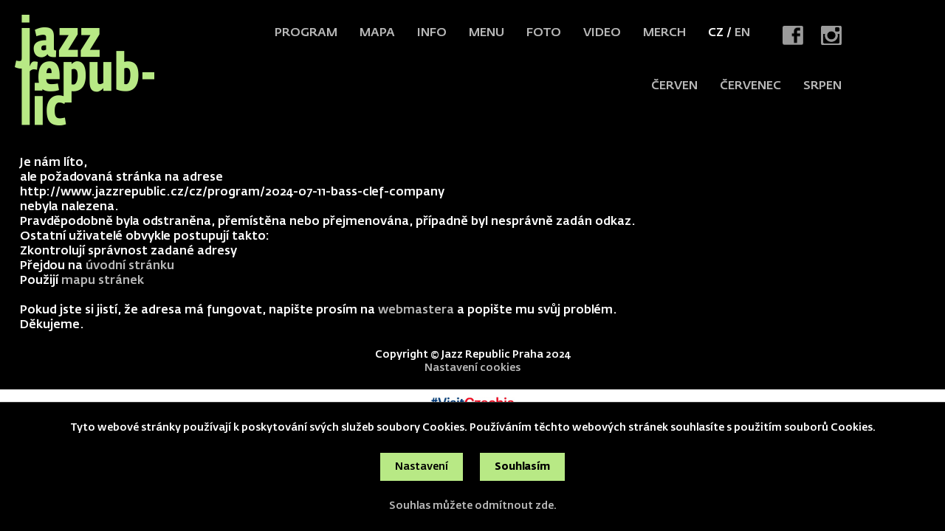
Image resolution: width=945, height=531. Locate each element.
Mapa (377, 33)
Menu (486, 33)
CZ (716, 33)
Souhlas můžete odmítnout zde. (473, 506)
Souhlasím (522, 467)
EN (742, 33)
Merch (664, 33)
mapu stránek (102, 281)
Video (602, 33)
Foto (543, 33)
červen (674, 86)
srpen (822, 86)
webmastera (416, 310)
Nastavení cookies (472, 368)
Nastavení (421, 467)
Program (306, 33)
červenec (750, 86)
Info (432, 33)
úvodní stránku (130, 266)
